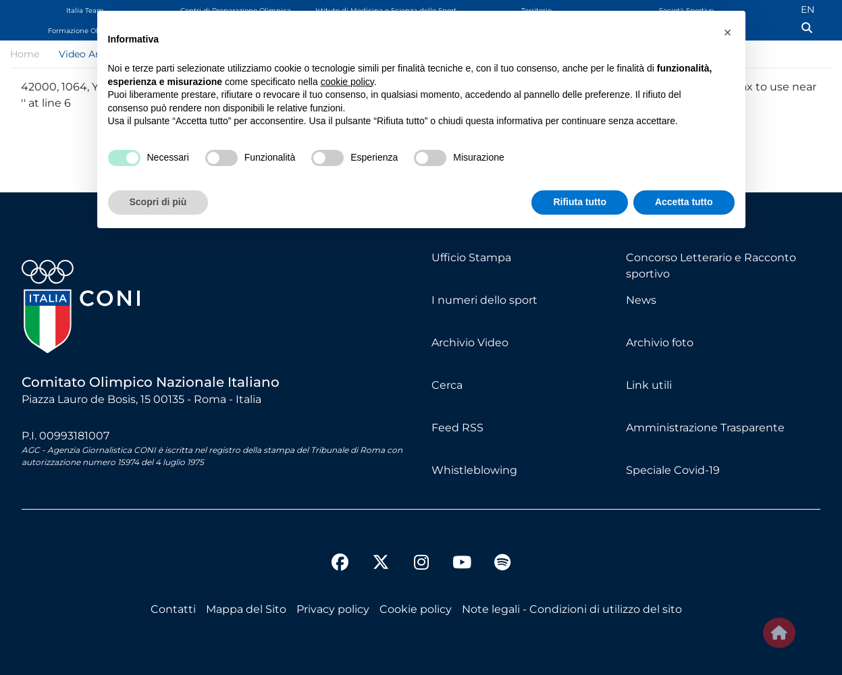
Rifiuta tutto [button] (579, 201)
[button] (728, 32)
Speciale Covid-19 (673, 470)
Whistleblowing (474, 470)
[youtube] (461, 564)
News (641, 300)
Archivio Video (469, 342)
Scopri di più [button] (158, 201)
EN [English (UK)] (807, 9)
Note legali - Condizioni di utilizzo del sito (572, 609)
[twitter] (380, 551)
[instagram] (421, 564)
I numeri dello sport (484, 300)
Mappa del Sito (246, 609)
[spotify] (502, 564)
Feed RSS (457, 427)
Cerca (447, 385)
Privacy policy (332, 609)
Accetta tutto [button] (684, 201)
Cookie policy (415, 609)
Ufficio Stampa (471, 257)
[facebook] (340, 564)
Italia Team (85, 10)
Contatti (173, 609)
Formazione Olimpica (85, 30)
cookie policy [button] (347, 81)
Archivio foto (659, 342)
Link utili (649, 385)
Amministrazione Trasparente (705, 427)
